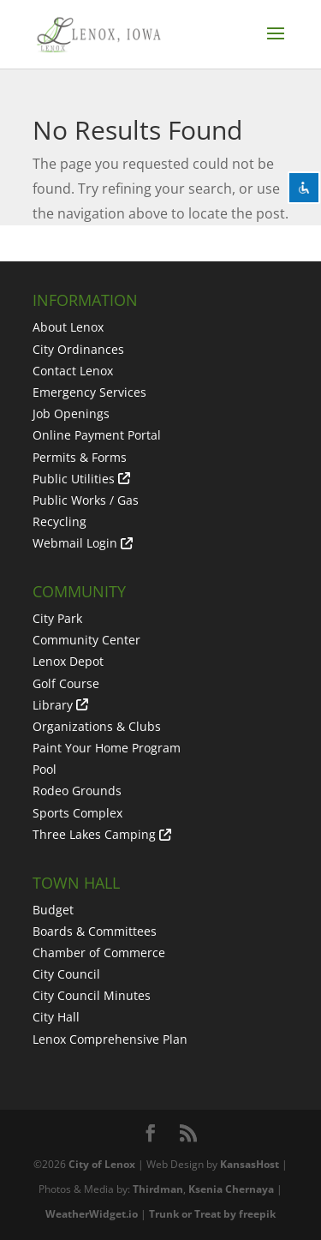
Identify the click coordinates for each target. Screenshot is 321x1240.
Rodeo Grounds (77, 790)
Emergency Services (89, 392)
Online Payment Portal (97, 435)
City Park (57, 618)
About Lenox (68, 327)
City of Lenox (101, 1164)
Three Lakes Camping (94, 834)
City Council (66, 974)
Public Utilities (74, 478)
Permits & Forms (80, 457)
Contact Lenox (73, 370)
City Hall (56, 1017)
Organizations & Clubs (97, 726)
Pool (44, 769)
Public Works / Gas (86, 500)
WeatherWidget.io (91, 1214)
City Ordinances (78, 349)
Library (53, 705)
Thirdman (158, 1189)
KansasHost (249, 1164)
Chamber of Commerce (99, 952)
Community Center (86, 640)
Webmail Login (75, 543)
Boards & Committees (95, 931)
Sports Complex (77, 813)
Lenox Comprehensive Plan (110, 1039)
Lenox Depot (68, 661)
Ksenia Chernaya (231, 1189)
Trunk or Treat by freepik (212, 1214)
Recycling (59, 521)
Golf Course (66, 683)
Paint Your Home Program (107, 748)
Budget (53, 910)
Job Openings (71, 413)
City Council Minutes (92, 995)
